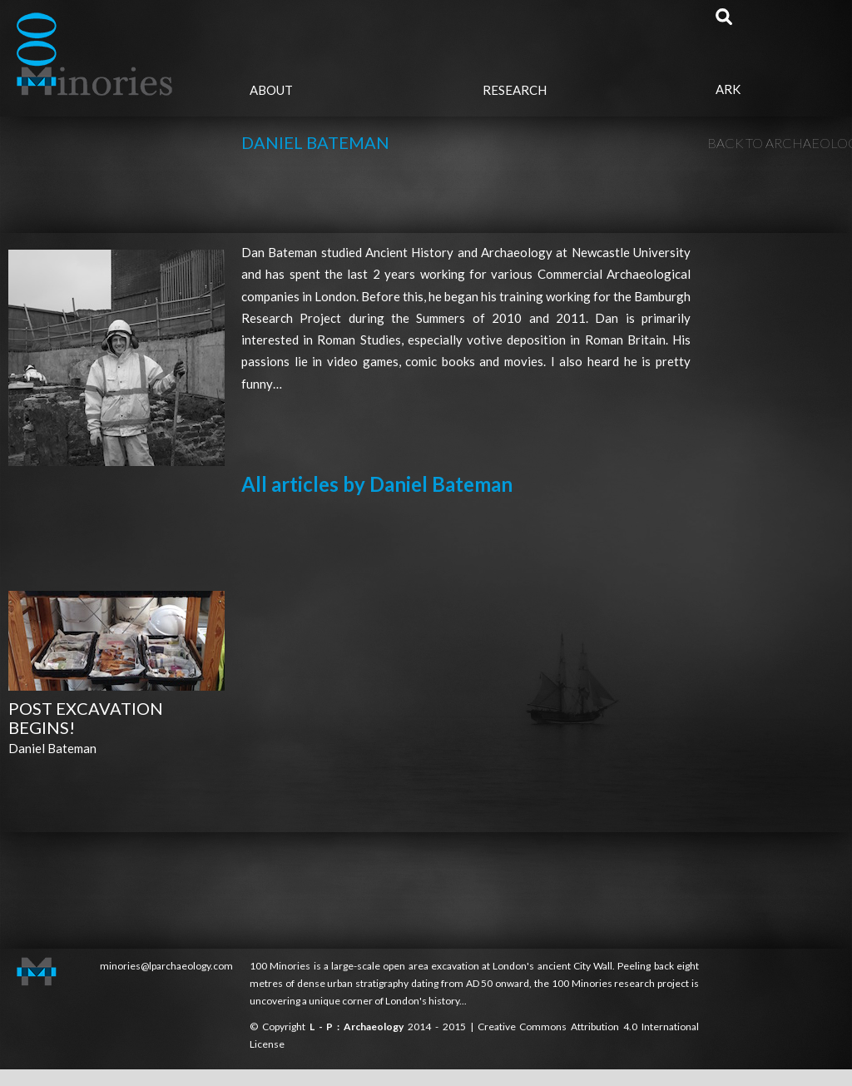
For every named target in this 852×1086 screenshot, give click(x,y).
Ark (728, 89)
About (271, 89)
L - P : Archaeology (359, 1026)
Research (515, 89)
